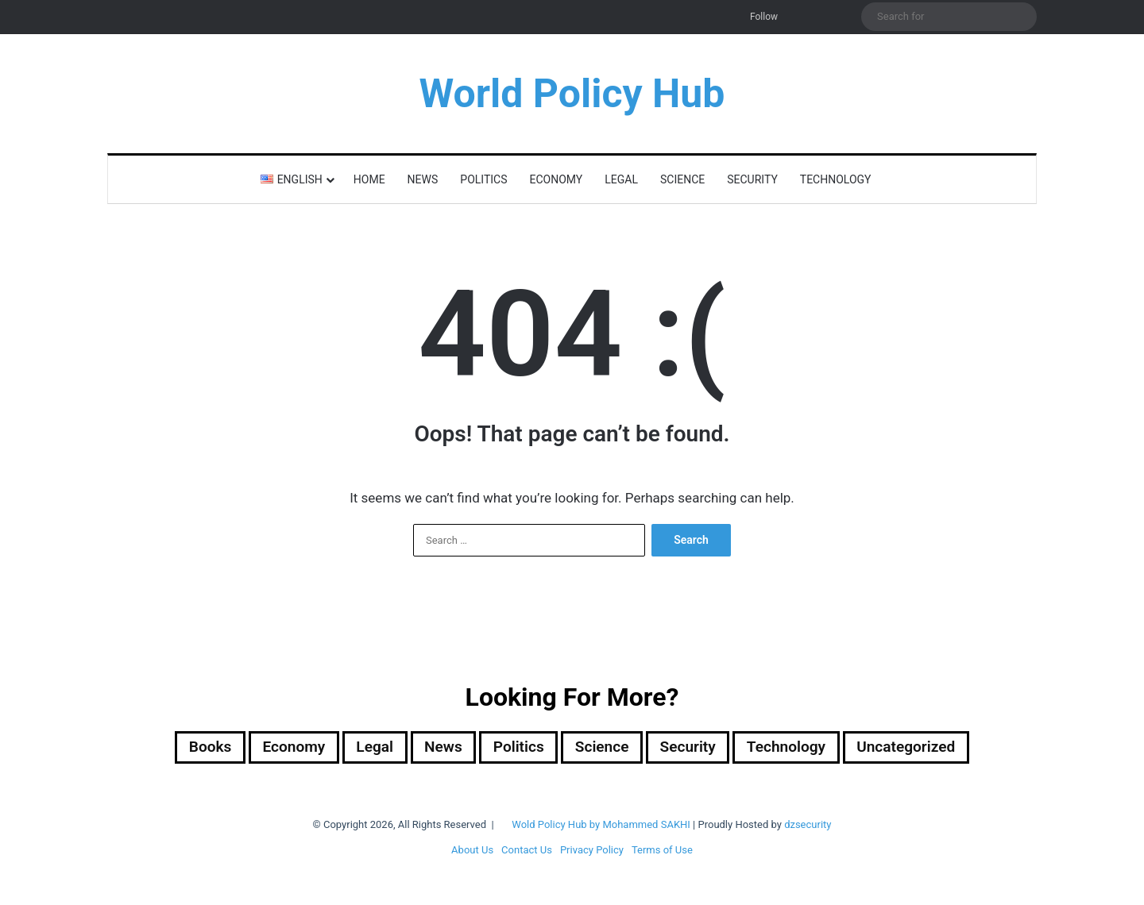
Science (682, 179)
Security (752, 179)
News (423, 179)
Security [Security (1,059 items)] (692, 747)
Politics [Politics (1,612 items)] (516, 747)
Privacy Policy (592, 851)
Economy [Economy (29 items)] (282, 747)
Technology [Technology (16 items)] (794, 747)
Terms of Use (662, 851)
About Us (472, 851)
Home (369, 179)
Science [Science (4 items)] (602, 747)
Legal (621, 179)
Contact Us (526, 851)
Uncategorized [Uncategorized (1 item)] (919, 747)
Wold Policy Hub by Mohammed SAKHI (601, 825)
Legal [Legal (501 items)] (366, 747)
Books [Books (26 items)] (195, 747)
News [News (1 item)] (438, 747)
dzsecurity (807, 825)
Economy (556, 179)
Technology (836, 179)
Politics (483, 179)
